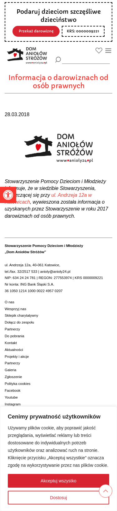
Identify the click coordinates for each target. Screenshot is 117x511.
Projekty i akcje (17, 356)
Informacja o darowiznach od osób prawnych (58, 81)
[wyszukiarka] (86, 59)
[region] (58, 458)
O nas (9, 302)
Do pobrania (14, 336)
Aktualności (14, 350)
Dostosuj (58, 497)
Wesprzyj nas (15, 309)
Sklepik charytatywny (21, 315)
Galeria (10, 370)
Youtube (11, 397)
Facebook (13, 390)
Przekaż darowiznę (36, 31)
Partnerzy (12, 329)
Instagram (13, 404)
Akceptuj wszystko (58, 480)
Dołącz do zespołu (19, 322)
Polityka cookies (18, 384)
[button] (8, 195)
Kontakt (11, 343)
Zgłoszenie (13, 377)
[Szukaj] (58, 60)
